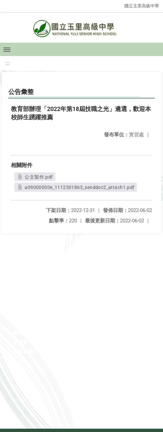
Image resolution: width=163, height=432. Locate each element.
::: (7, 63)
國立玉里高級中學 (141, 5)
